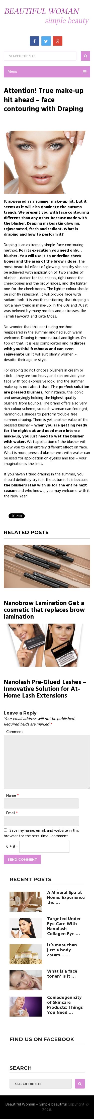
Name (12, 795)
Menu (12, 71)
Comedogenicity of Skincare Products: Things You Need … (65, 1005)
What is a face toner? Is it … (62, 974)
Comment (14, 732)
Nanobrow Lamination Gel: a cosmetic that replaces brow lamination (44, 610)
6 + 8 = (12, 846)
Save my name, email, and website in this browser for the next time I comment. (41, 833)
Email (12, 813)
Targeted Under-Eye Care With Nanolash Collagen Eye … (64, 927)
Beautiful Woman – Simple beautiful (36, 1104)
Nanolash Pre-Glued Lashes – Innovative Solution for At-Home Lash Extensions (45, 689)
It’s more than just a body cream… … (62, 950)
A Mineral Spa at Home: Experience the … (66, 897)
